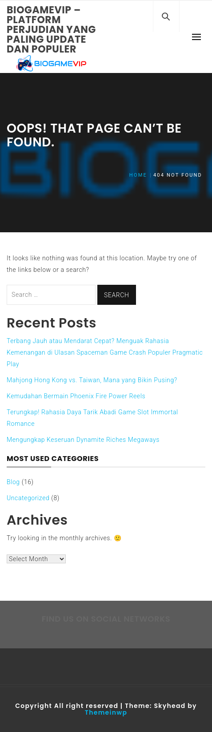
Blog (13, 481)
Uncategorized (28, 497)
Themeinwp (106, 712)
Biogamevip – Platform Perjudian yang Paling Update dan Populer (51, 29)
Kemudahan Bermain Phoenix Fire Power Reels (76, 396)
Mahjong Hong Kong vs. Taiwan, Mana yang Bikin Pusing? (92, 380)
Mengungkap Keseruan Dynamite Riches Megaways (83, 439)
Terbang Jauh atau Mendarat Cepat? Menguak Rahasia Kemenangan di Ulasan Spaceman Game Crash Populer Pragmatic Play (105, 352)
